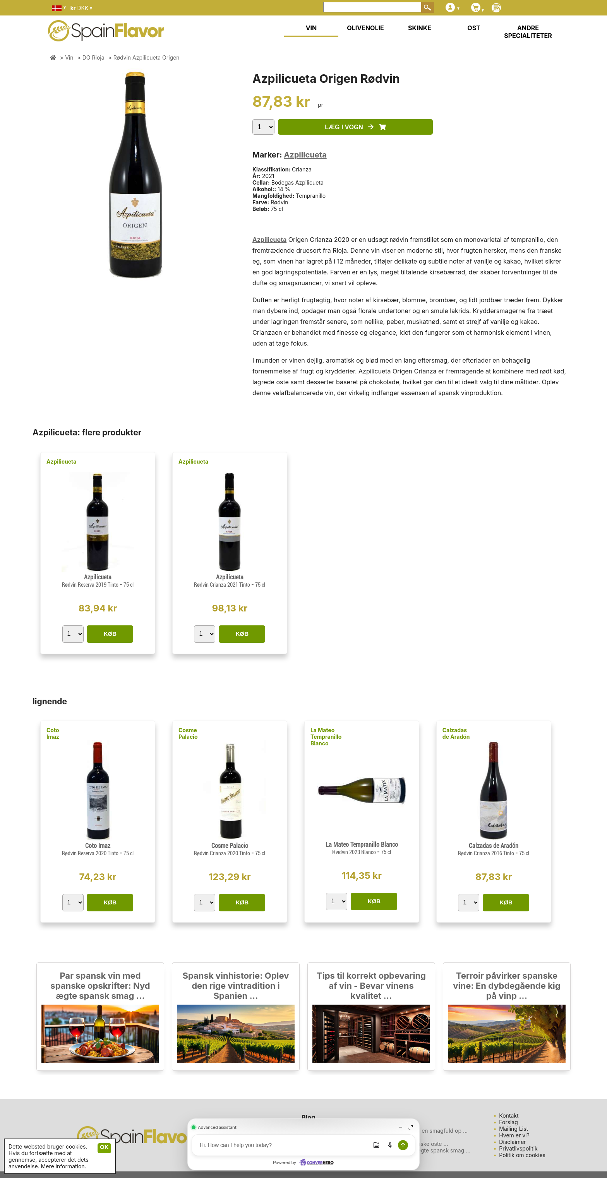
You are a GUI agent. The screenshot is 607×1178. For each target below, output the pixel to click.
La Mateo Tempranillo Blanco (326, 737)
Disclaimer (512, 1142)
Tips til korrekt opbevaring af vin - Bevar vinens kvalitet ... (371, 986)
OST (473, 28)
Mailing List (513, 1128)
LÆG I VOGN (355, 127)
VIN (311, 28)
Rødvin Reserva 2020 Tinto (91, 853)
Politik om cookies (522, 1155)
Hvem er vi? (514, 1135)
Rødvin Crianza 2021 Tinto (222, 585)
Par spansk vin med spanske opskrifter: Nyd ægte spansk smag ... (100, 986)
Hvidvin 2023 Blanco (354, 852)
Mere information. (63, 1166)
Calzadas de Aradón (456, 733)
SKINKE (419, 28)
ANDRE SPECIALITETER (528, 31)
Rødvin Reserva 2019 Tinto (91, 585)
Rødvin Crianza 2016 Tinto (486, 853)
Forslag (508, 1122)
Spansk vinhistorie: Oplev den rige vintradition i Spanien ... (236, 986)
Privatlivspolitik (518, 1148)
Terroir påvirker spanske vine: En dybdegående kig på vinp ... (506, 986)
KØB (110, 633)
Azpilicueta (305, 154)
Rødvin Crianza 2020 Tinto (222, 853)
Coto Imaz (52, 733)
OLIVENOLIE (365, 28)
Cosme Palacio (188, 733)
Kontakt (508, 1115)
